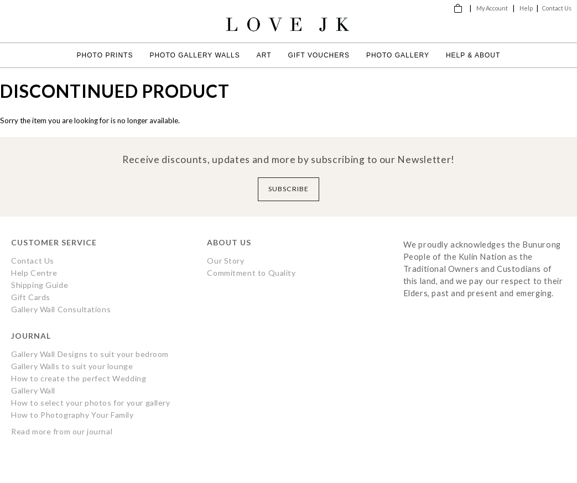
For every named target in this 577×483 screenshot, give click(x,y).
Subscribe (288, 189)
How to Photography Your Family (72, 414)
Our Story (225, 260)
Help (526, 8)
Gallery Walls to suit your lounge (72, 366)
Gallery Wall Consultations (61, 309)
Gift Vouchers (318, 55)
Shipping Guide (39, 285)
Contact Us (556, 8)
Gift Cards (30, 297)
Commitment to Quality (251, 272)
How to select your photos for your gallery (90, 402)
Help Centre (34, 272)
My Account (492, 8)
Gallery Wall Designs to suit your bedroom (90, 354)
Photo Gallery (397, 55)
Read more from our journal (61, 431)
